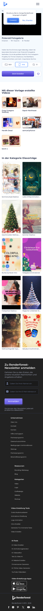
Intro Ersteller (16, 524)
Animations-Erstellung (19, 516)
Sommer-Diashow (28, 235)
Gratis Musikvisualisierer (19, 512)
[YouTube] (28, 607)
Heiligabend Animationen (31, 273)
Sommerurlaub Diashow (10, 197)
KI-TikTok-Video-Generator (21, 568)
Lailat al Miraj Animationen (31, 197)
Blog (16, 474)
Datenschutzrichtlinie (18, 441)
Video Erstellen (16, 532)
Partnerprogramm (17, 437)
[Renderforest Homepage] (5, 4)
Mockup (17, 499)
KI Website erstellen (18, 560)
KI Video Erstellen (18, 545)
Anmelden (13, 401)
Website (17, 495)
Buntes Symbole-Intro (9, 273)
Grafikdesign (19, 491)
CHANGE (13, 20)
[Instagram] (13, 607)
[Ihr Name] (21, 383)
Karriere (13, 430)
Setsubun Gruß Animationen (32, 349)
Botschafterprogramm (18, 457)
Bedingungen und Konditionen (21, 445)
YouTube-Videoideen (19, 572)
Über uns (14, 422)
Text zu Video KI (17, 556)
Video (16, 484)
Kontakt (13, 426)
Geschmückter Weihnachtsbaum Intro (15, 235)
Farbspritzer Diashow (9, 311)
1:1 (34, 64)
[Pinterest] (18, 607)
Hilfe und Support (17, 434)
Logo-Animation (17, 520)
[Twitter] (23, 607)
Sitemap (13, 449)
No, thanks (27, 20)
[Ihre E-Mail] (21, 391)
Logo (16, 487)
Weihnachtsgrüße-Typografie (12, 349)
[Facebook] (8, 607)
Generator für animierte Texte (21, 528)
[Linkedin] (34, 607)
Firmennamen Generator (20, 564)
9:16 (21, 64)
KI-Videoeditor (17, 553)
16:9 (8, 64)
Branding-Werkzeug (21, 470)
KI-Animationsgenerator (20, 549)
